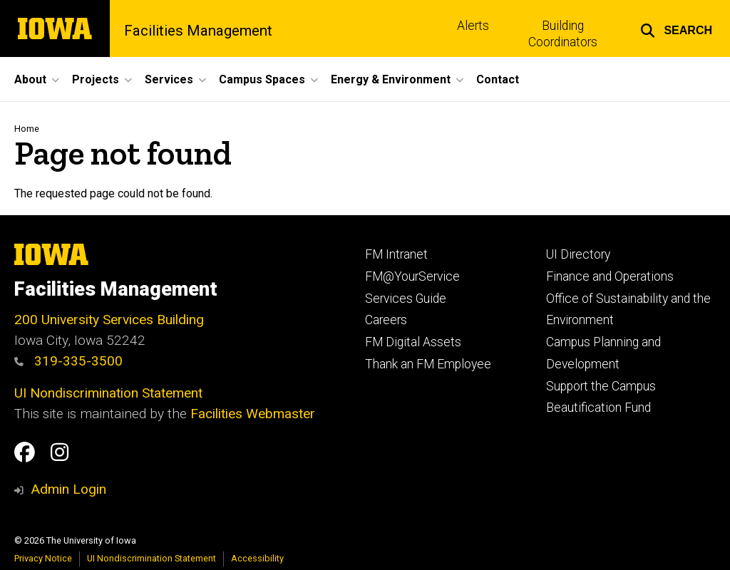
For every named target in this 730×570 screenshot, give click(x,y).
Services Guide (405, 298)
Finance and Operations (610, 276)
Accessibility (257, 558)
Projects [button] (95, 79)
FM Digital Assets (413, 342)
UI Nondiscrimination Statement (108, 393)
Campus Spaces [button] (262, 79)
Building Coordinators (562, 34)
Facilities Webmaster (252, 413)
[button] (676, 28)
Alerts (473, 26)
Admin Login (68, 489)
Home (26, 128)
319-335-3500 (68, 361)
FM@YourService (412, 276)
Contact (497, 79)
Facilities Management (198, 31)
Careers (386, 320)
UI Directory (578, 254)
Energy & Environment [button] (391, 79)
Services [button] (169, 79)
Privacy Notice (43, 558)
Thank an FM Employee (428, 364)
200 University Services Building (109, 319)
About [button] (30, 79)
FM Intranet (396, 254)
